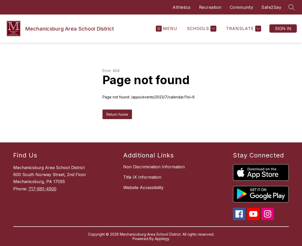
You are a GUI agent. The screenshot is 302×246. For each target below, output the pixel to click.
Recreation (210, 7)
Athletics (182, 7)
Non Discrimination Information (154, 166)
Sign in (283, 28)
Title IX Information (142, 177)
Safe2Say (271, 7)
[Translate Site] (243, 28)
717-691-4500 (42, 188)
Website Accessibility (143, 187)
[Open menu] (166, 28)
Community (241, 7)
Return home (117, 114)
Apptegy (162, 238)
